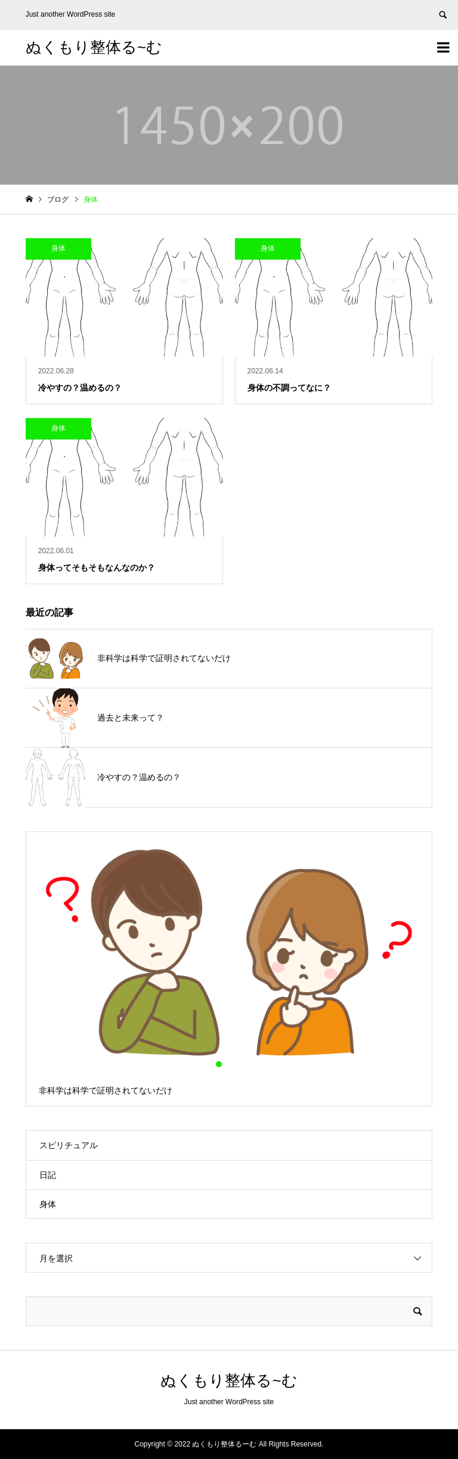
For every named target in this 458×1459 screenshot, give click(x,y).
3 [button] (239, 1064)
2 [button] (229, 1064)
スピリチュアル (68, 1145)
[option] (229, 969)
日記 (47, 1175)
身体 (47, 1204)
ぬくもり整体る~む (94, 47)
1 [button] (218, 1064)
